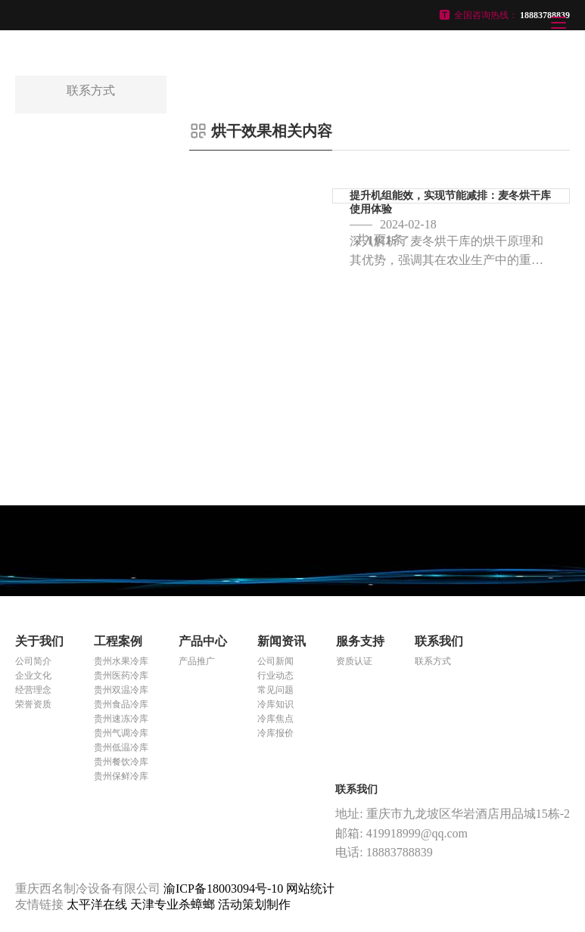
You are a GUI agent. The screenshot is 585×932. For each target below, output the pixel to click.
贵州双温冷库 (121, 690)
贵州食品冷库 (121, 704)
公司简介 (33, 661)
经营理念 (33, 690)
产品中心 (203, 641)
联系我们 (439, 641)
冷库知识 (275, 704)
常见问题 (275, 690)
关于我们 (39, 641)
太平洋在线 (98, 904)
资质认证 (354, 661)
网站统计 (310, 888)
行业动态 (275, 675)
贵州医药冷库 (121, 675)
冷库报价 (275, 733)
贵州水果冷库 (121, 661)
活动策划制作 (254, 904)
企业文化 (33, 675)
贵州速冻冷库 (121, 718)
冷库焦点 (275, 718)
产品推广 (197, 661)
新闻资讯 (281, 641)
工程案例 (118, 641)
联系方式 (433, 661)
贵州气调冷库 (121, 733)
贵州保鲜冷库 (121, 776)
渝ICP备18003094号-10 (223, 888)
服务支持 (360, 641)
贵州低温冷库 (121, 747)
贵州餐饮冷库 (121, 761)
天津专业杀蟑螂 (174, 904)
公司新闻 (275, 661)
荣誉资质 (33, 704)
